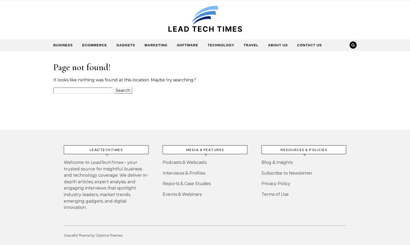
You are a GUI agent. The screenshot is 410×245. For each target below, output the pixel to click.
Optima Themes (109, 235)
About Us (278, 45)
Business (63, 45)
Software (187, 45)
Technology (221, 45)
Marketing (156, 45)
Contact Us (309, 45)
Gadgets (125, 45)
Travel (251, 45)
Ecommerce (94, 45)
